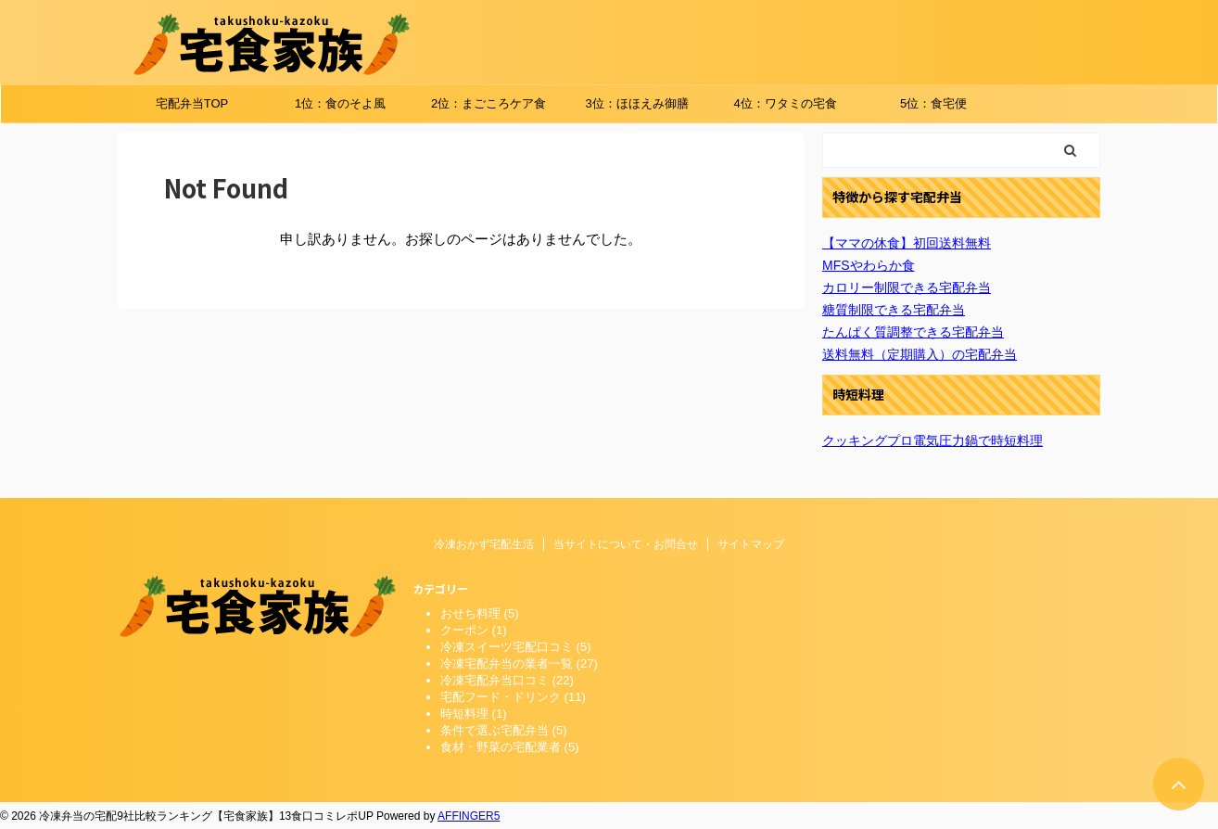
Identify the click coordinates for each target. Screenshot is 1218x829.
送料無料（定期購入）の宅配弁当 (919, 354)
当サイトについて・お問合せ (625, 544)
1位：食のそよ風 (340, 103)
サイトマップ (750, 544)
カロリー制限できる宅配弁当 (906, 287)
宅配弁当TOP (192, 103)
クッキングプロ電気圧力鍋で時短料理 (932, 440)
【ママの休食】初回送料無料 (906, 243)
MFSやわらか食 (868, 265)
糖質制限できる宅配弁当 (893, 309)
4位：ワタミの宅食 (784, 103)
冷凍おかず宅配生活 (484, 544)
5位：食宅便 (933, 103)
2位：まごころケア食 (488, 103)
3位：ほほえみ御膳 (636, 103)
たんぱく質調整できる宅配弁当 (913, 332)
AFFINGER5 (469, 816)
